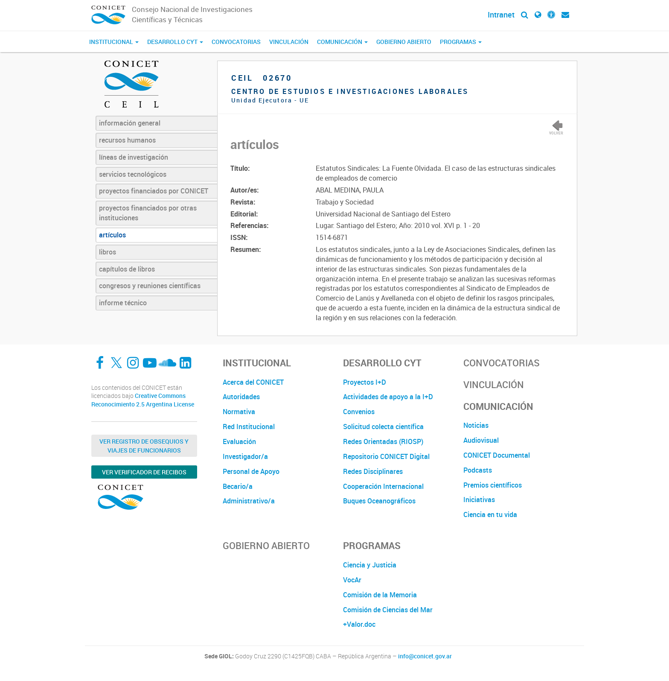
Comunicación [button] (342, 42)
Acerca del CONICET (253, 382)
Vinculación (288, 42)
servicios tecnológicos (132, 174)
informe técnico (123, 302)
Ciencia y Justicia (369, 565)
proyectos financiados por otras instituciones (148, 212)
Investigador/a (245, 456)
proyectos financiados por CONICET (153, 191)
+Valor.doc (359, 624)
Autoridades (241, 396)
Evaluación (239, 441)
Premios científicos (492, 485)
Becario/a (238, 486)
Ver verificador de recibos (144, 472)
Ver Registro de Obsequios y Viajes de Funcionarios (144, 445)
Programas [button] (461, 42)
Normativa (239, 411)
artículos (112, 235)
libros (107, 252)
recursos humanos (127, 140)
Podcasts (477, 470)
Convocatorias (236, 42)
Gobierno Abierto (403, 42)
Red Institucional (249, 426)
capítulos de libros (127, 269)
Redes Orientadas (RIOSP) (383, 441)
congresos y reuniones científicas (150, 285)
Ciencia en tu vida (490, 514)
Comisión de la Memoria (380, 594)
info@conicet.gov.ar (425, 656)
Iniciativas (479, 499)
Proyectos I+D (364, 382)
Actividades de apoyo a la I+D (388, 396)
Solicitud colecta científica (383, 426)
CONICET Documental (496, 455)
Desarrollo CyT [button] (175, 42)
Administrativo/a (249, 501)
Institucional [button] (114, 42)
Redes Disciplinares (373, 471)
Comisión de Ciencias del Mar (388, 609)
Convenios (359, 411)
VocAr (352, 580)
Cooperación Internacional (383, 486)
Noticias (476, 425)
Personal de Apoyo (251, 471)
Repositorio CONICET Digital (386, 456)
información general (129, 123)
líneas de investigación (133, 157)
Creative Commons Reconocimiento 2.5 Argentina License (142, 400)
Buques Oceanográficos (379, 501)
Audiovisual (481, 440)
